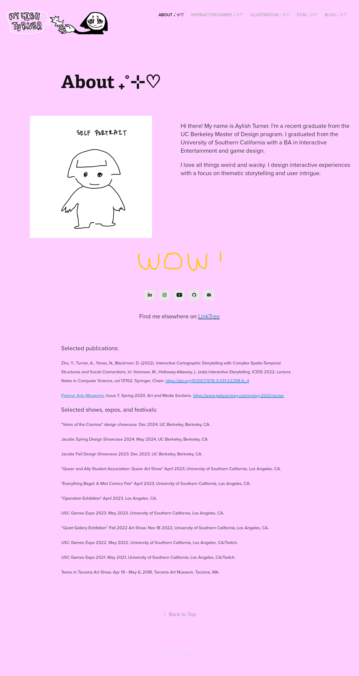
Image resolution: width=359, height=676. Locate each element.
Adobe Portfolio (190, 655)
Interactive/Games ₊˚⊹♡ (217, 15)
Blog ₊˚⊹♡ (336, 15)
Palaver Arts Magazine (82, 395)
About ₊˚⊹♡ (171, 15)
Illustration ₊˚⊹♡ (270, 15)
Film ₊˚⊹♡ (307, 15)
